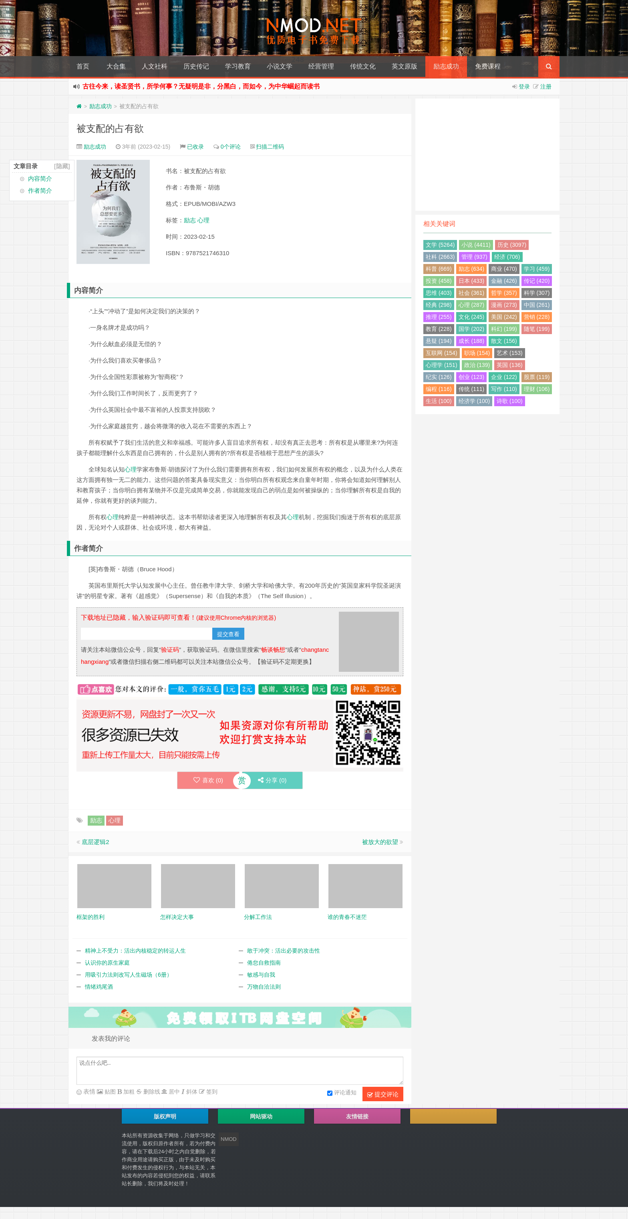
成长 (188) (472, 341)
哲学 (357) (504, 293)
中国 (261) (537, 305)
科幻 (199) (504, 329)
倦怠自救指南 (264, 962)
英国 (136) (510, 365)
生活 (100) (439, 401)
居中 (173, 1091)
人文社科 (154, 66)
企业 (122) (504, 377)
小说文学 (279, 66)
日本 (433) (472, 281)
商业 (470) (504, 269)
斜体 (191, 1091)
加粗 (128, 1091)
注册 (546, 86)
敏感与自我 (261, 974)
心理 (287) (472, 305)
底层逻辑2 (95, 841)
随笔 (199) (537, 329)
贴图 (109, 1091)
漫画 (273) (504, 305)
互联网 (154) (441, 353)
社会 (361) (472, 293)
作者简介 (40, 190)
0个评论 (231, 146)
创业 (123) (472, 377)
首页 (82, 66)
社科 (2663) (440, 257)
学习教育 (238, 66)
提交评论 (383, 1094)
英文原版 (404, 66)
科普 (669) (439, 269)
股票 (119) (537, 377)
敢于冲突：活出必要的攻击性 (283, 950)
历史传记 (196, 66)
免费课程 (488, 66)
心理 (203, 220)
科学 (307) (537, 293)
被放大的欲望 (380, 841)
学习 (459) (537, 269)
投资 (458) (439, 281)
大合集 (116, 66)
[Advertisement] (487, 155)
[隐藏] (62, 166)
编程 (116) (439, 389)
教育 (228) (439, 329)
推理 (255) (439, 317)
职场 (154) (477, 353)
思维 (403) (439, 293)
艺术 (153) (510, 353)
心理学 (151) (441, 365)
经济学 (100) (474, 401)
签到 (211, 1091)
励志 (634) (472, 269)
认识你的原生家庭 (107, 962)
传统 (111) (472, 389)
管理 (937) (474, 257)
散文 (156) (504, 341)
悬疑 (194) (439, 341)
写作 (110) (504, 389)
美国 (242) (504, 317)
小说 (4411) (475, 245)
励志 (190, 220)
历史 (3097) (511, 245)
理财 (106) (537, 389)
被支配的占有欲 (110, 128)
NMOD (229, 1139)
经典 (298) (439, 305)
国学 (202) (472, 329)
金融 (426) (504, 281)
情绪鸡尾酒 (99, 986)
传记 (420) (537, 281)
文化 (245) (472, 317)
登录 (524, 86)
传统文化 (363, 66)
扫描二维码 (270, 146)
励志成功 (446, 66)
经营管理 (321, 66)
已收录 (195, 146)
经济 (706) (507, 257)
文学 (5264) (440, 245)
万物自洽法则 (264, 986)
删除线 (151, 1091)
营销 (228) (537, 317)
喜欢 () (208, 780)
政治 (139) (477, 365)
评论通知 (341, 1093)
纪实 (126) (439, 377)
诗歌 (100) (510, 401)
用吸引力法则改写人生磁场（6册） (128, 974)
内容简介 (40, 178)
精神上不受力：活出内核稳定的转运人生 (135, 950)
